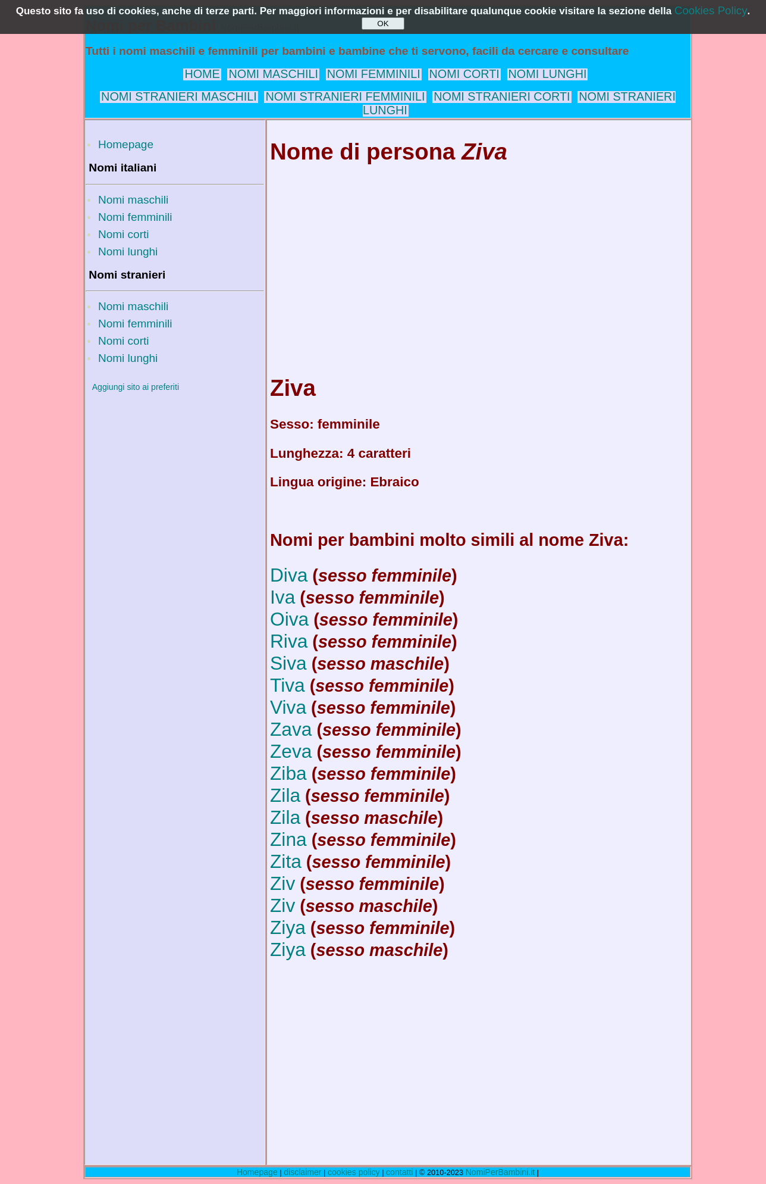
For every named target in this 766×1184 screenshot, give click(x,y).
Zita (286, 861)
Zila (285, 795)
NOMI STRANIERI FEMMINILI (345, 96)
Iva (282, 597)
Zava (291, 729)
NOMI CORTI (464, 73)
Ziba (288, 773)
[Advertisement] (175, 579)
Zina (288, 839)
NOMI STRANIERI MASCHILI (179, 96)
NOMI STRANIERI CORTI (502, 96)
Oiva (289, 619)
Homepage (125, 144)
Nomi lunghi (128, 251)
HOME (201, 73)
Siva (288, 663)
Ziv (282, 883)
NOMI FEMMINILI (373, 73)
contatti (399, 1172)
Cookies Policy (711, 10)
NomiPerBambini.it (500, 1172)
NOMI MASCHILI (273, 73)
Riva (288, 641)
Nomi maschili (133, 199)
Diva (288, 575)
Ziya (288, 927)
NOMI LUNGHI (547, 73)
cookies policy (354, 1172)
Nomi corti (123, 234)
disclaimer (302, 1172)
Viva (288, 707)
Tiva (287, 685)
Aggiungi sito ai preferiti (135, 387)
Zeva (291, 751)
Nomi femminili (135, 217)
